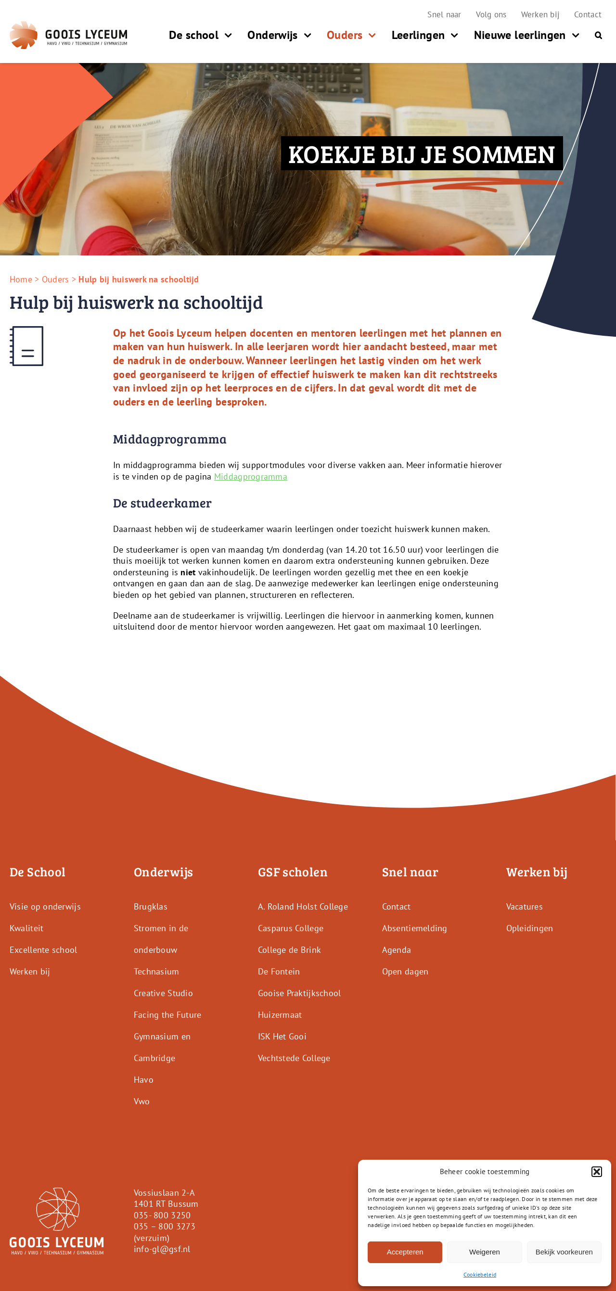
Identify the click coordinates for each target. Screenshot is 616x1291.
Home (21, 279)
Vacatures (524, 906)
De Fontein (279, 971)
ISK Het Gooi (282, 1036)
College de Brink (289, 949)
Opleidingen (529, 928)
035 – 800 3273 (165, 1226)
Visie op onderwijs (45, 906)
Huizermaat (280, 1014)
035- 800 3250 (162, 1215)
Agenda (396, 949)
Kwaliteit (26, 928)
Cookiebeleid (479, 1274)
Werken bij (30, 971)
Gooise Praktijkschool (299, 993)
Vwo (142, 1101)
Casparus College (290, 928)
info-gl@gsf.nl (162, 1248)
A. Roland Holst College (303, 906)
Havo (144, 1079)
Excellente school (43, 949)
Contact (396, 906)
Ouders (55, 279)
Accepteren (405, 1252)
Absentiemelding (415, 928)
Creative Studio (163, 993)
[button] (597, 1172)
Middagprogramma (250, 476)
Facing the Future (168, 1014)
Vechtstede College (294, 1057)
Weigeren (484, 1252)
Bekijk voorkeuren (564, 1252)
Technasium (157, 971)
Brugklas (150, 906)
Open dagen (405, 971)
